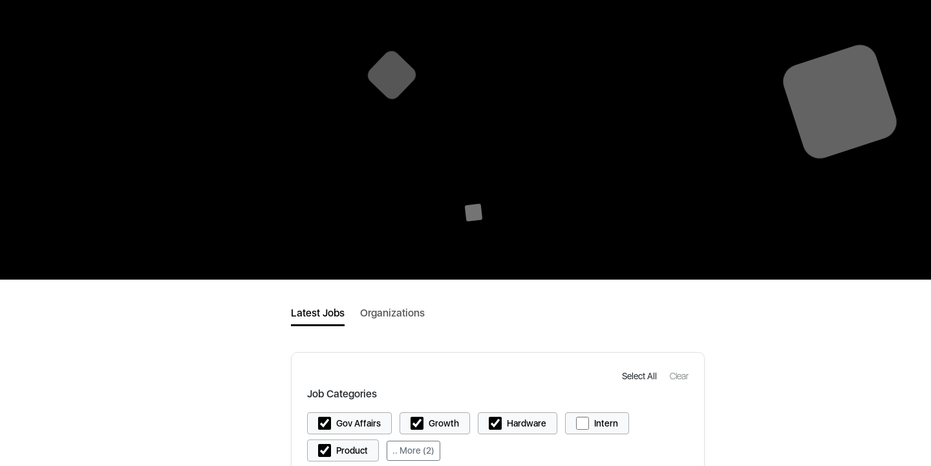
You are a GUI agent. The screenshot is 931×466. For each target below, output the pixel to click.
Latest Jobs (318, 313)
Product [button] (352, 450)
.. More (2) (413, 450)
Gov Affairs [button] (358, 423)
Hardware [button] (526, 423)
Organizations (392, 313)
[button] (640, 376)
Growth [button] (444, 423)
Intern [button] (606, 423)
